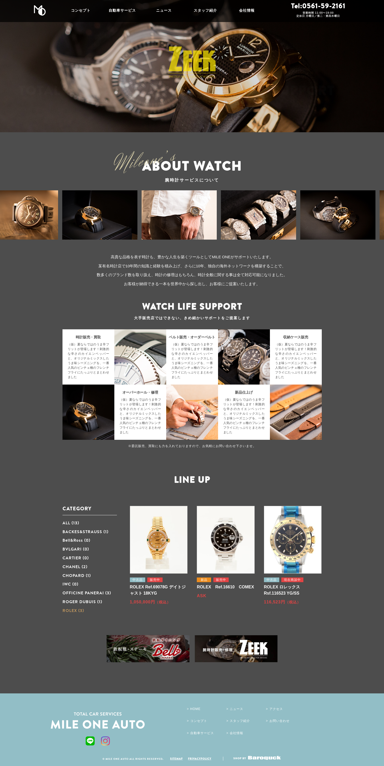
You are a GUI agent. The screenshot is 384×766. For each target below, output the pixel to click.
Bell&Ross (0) (76, 540)
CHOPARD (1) (76, 575)
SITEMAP (176, 758)
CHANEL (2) (74, 566)
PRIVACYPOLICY (199, 758)
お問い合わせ (279, 721)
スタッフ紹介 (205, 10)
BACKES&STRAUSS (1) (85, 531)
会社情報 (247, 10)
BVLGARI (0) (75, 549)
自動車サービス (122, 10)
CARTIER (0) (75, 558)
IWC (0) (70, 584)
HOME (195, 709)
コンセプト (80, 10)
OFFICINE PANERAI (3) (86, 593)
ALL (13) (70, 523)
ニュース (164, 10)
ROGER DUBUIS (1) (82, 601)
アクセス (276, 709)
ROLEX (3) (73, 610)
